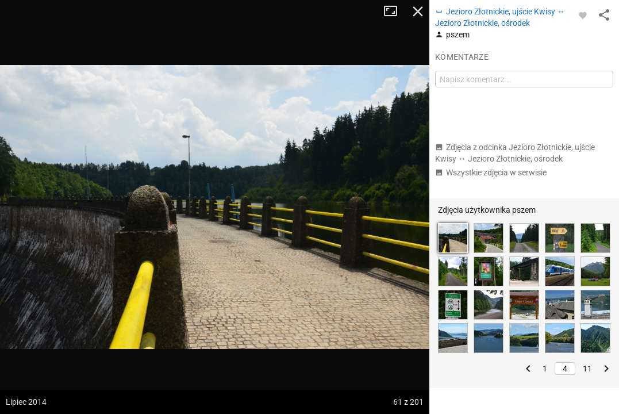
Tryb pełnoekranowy (394, 11)
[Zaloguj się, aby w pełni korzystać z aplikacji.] (583, 15)
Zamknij (417, 11)
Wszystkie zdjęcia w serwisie (491, 172)
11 (587, 368)
